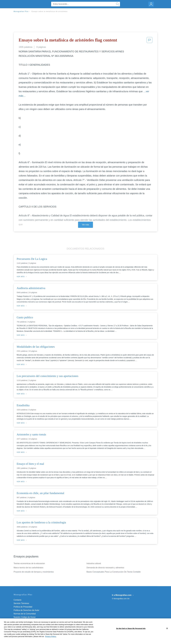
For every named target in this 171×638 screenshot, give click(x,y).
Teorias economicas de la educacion (29, 563)
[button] (149, 40)
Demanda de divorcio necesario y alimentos (105, 568)
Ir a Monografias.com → (123, 595)
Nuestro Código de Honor (25, 617)
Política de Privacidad (23, 607)
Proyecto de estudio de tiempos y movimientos (34, 572)
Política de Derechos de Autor (26, 610)
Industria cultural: (94, 563)
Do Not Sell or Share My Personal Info (30, 621)
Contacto (17, 600)
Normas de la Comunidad (25, 614)
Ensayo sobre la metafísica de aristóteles (49, 11)
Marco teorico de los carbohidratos (28, 568)
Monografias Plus (21, 11)
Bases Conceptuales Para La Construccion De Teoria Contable (114, 572)
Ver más (85, 225)
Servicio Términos (21, 603)
